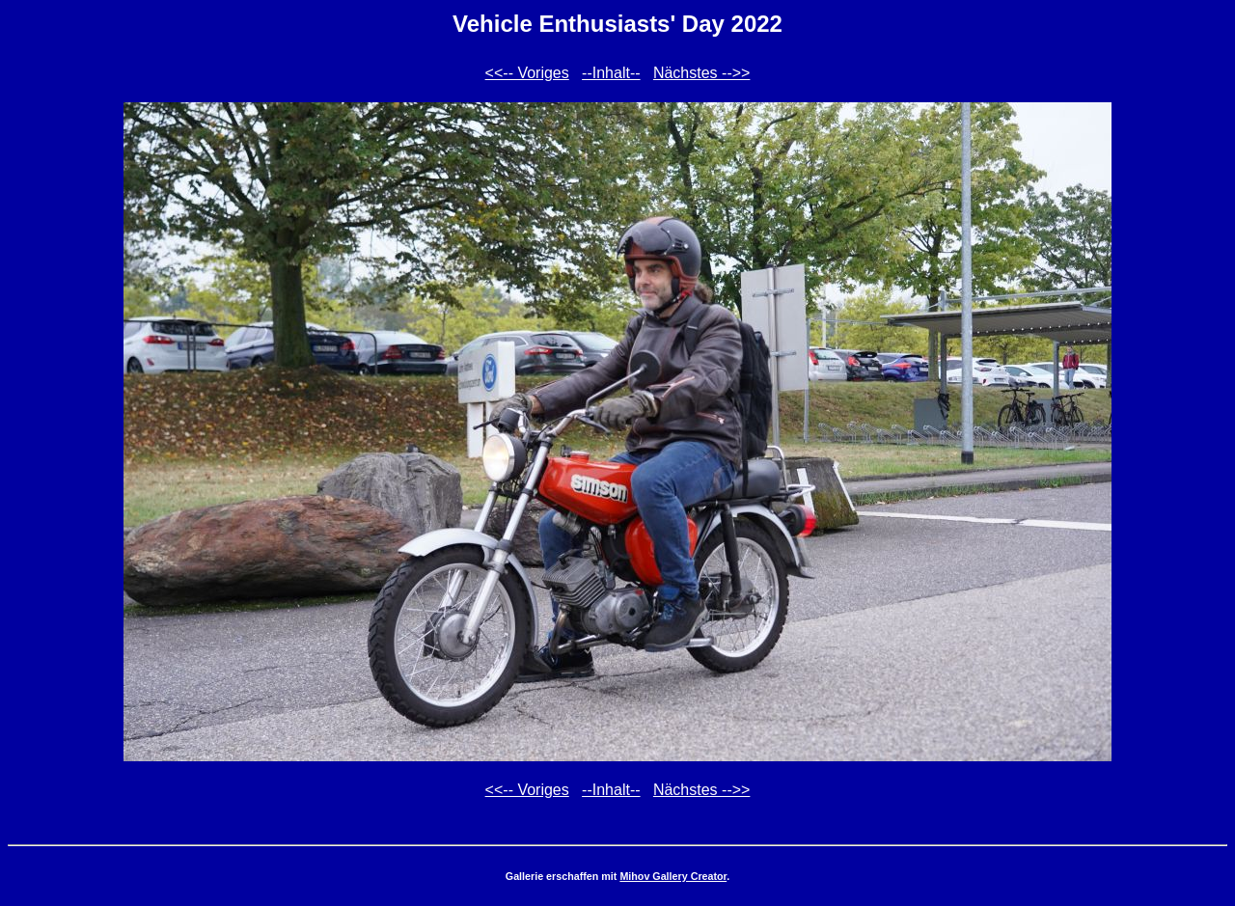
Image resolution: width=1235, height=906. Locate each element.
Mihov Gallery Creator (673, 876)
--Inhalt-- (611, 73)
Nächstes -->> (701, 73)
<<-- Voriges (527, 73)
